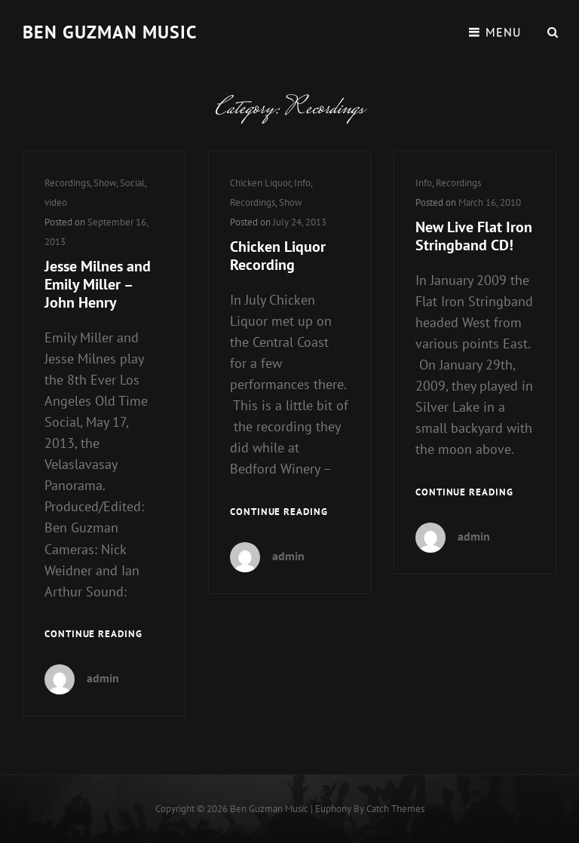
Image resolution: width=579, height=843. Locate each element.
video (55, 202)
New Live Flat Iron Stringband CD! (473, 236)
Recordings (67, 182)
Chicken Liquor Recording (278, 255)
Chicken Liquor (260, 182)
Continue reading (93, 634)
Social (132, 182)
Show (104, 182)
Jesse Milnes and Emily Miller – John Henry (97, 284)
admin (103, 677)
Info (302, 182)
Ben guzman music (110, 32)
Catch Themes (395, 808)
